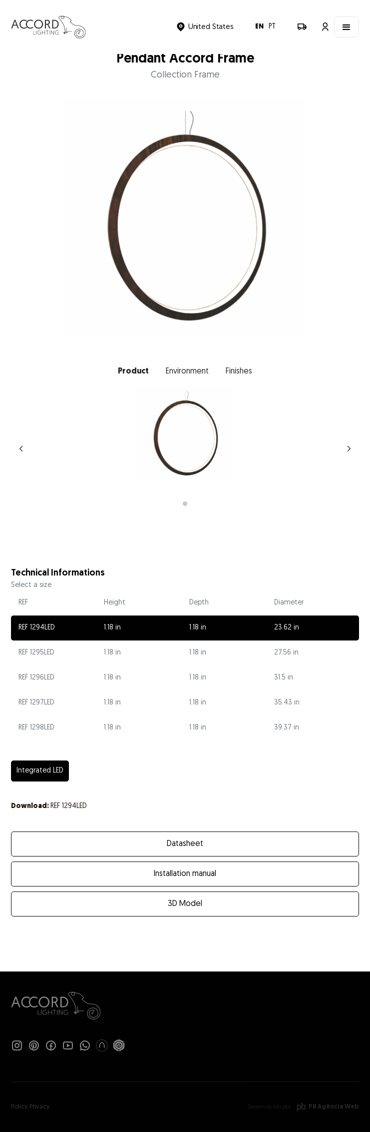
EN (259, 26)
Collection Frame (185, 75)
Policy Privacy (30, 1107)
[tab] (133, 371)
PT (272, 26)
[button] (205, 27)
